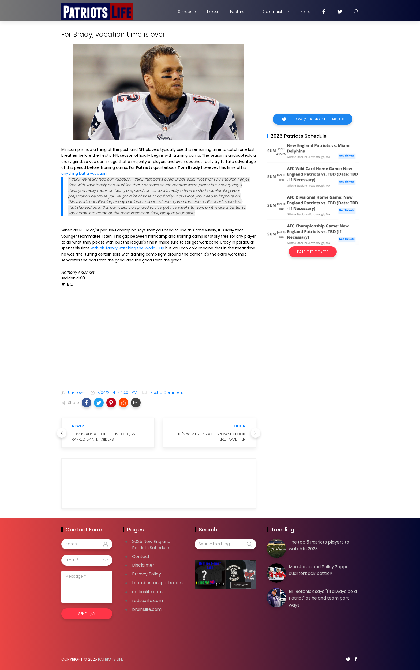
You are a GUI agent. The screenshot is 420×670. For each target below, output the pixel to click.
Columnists (276, 11)
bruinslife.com (147, 609)
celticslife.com (147, 592)
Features (241, 11)
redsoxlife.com (147, 600)
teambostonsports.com (157, 583)
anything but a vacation (84, 173)
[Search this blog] (225, 544)
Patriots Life (110, 659)
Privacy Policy (146, 574)
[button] (86, 402)
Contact (141, 556)
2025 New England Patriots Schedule (151, 544)
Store (305, 11)
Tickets (213, 11)
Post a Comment (166, 392)
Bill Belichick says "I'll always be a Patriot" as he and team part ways (323, 598)
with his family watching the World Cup (127, 248)
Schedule (187, 11)
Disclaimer (143, 565)
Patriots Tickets (312, 251)
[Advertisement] (158, 343)
